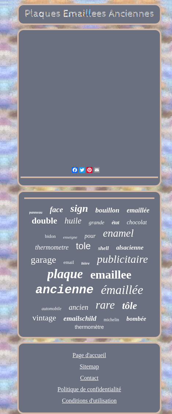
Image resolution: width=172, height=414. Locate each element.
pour (90, 236)
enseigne (70, 237)
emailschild (79, 318)
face (56, 209)
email (68, 262)
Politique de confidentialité (89, 389)
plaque (65, 274)
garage (43, 259)
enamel (118, 233)
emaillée (138, 210)
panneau (36, 212)
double (44, 220)
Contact (89, 378)
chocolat (137, 222)
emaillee (110, 274)
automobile (51, 308)
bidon (50, 236)
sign (79, 208)
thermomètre (89, 327)
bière (85, 263)
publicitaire (122, 259)
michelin (111, 319)
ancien (78, 307)
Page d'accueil (89, 355)
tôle (129, 305)
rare (105, 304)
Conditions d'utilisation (89, 400)
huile (73, 220)
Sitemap (89, 366)
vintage (44, 317)
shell (103, 248)
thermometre (52, 247)
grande (97, 222)
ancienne (65, 290)
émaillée (122, 290)
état (115, 222)
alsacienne (130, 247)
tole (83, 246)
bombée (136, 318)
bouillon (107, 210)
